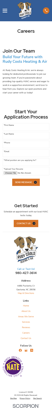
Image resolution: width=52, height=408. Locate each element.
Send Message (26, 182)
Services (26, 322)
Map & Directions (26, 293)
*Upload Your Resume (13, 169)
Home (26, 305)
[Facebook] (20, 350)
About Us (26, 311)
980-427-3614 (26, 273)
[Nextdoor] (31, 350)
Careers (26, 332)
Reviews (26, 327)
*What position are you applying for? (20, 160)
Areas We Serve (26, 316)
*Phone (7, 143)
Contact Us (26, 223)
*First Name (9, 125)
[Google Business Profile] (26, 350)
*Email (6, 151)
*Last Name (9, 134)
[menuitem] (13, 398)
